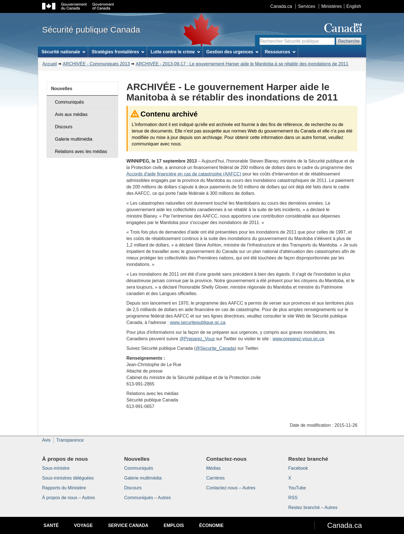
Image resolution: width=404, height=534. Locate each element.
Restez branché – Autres (313, 507)
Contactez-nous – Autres (230, 487)
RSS (293, 497)
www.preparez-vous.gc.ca (298, 338)
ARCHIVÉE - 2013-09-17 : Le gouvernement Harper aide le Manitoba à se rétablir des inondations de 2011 (242, 63)
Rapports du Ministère (64, 487)
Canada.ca (281, 6)
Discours (63, 126)
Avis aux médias (71, 114)
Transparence (70, 440)
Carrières (215, 478)
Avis (46, 440)
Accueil (49, 63)
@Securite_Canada (215, 348)
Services (306, 6)
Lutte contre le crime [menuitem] (175, 51)
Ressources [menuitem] (280, 51)
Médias (213, 468)
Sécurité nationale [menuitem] (64, 51)
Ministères (331, 6)
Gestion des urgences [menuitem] (232, 51)
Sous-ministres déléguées (68, 478)
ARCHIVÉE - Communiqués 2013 (96, 63)
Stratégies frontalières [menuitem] (118, 51)
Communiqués (69, 102)
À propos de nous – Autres (68, 497)
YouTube (297, 487)
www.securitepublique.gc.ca (197, 322)
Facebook (298, 468)
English (353, 6)
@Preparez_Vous (197, 338)
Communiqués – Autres (147, 497)
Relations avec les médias (81, 151)
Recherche (349, 41)
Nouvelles (61, 88)
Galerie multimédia (73, 139)
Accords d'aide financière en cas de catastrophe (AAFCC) (184, 174)
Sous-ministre (56, 468)
